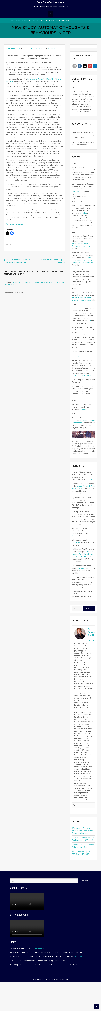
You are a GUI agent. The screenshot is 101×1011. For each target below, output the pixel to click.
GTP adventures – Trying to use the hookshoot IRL (18, 261)
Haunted (75, 536)
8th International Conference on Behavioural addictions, (83, 243)
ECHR (86, 340)
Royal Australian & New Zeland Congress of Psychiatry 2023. (83, 260)
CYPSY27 (75, 191)
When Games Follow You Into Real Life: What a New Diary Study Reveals (82, 830)
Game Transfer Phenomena (50, 2)
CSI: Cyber (81, 568)
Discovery (76, 542)
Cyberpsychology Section (82, 375)
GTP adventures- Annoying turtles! (50, 261)
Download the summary (15, 224)
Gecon (84, 410)
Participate (76, 130)
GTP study (34, 20)
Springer (89, 479)
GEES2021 (76, 356)
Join (89, 321)
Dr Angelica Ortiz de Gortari (33, 48)
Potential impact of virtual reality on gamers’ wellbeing (82, 554)
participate (39, 948)
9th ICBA (83, 213)
